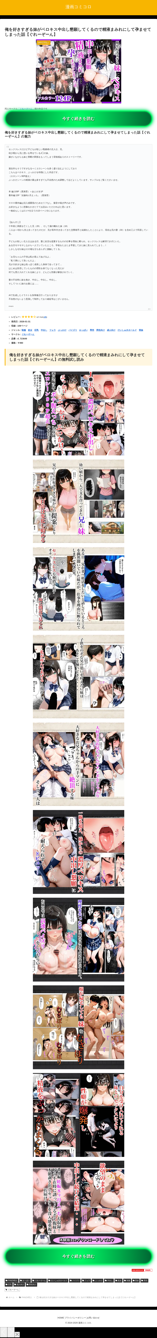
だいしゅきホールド (127, 330)
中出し (44, 330)
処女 (30, 330)
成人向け (111, 330)
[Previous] (3, 1332)
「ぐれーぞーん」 (26, 108)
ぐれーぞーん (28, 334)
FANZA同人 (12, 1280)
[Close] (17, 1334)
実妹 (141, 330)
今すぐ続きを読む (78, 118)
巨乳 (36, 330)
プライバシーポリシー (75, 1318)
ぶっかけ (62, 330)
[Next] (11, 1332)
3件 (45, 317)
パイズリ (73, 330)
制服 (24, 330)
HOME (58, 1318)
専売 (92, 330)
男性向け (100, 330)
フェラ (52, 330)
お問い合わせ (95, 1318)
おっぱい (83, 330)
